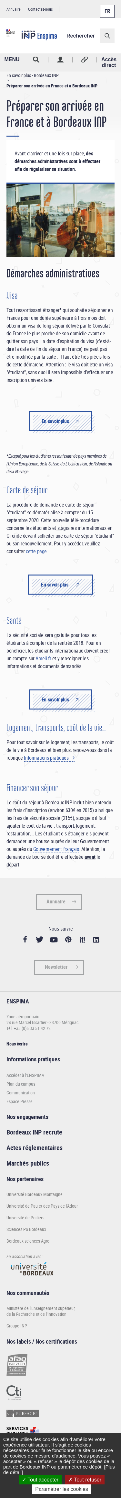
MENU (11, 59)
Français (107, 7)
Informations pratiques (46, 757)
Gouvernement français (56, 849)
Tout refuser (84, 1479)
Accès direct (108, 62)
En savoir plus (55, 421)
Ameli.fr (43, 658)
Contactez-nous (40, 9)
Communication (20, 1093)
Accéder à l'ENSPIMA (25, 1075)
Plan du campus (20, 1084)
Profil (60, 59)
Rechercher (80, 36)
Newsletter (56, 966)
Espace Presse (19, 1101)
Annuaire (13, 9)
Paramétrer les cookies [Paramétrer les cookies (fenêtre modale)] (61, 1489)
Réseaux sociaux (85, 59)
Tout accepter (40, 1479)
